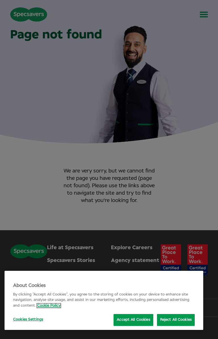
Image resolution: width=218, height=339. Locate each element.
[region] (104, 300)
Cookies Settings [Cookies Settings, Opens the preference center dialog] (28, 319)
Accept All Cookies (133, 320)
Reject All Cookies (176, 320)
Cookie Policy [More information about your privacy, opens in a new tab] (48, 305)
